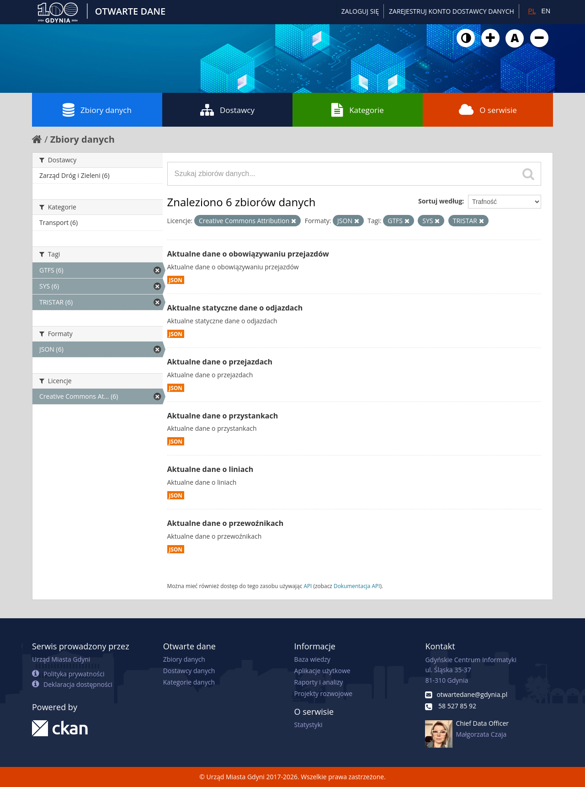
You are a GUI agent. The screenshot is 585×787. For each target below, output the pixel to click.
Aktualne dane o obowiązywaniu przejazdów (248, 254)
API (307, 585)
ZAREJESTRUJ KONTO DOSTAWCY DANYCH (451, 11)
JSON (175, 280)
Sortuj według (440, 201)
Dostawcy (227, 110)
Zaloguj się (360, 11)
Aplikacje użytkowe (322, 670)
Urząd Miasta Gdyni (61, 659)
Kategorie (357, 110)
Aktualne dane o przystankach (222, 416)
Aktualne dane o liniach (210, 469)
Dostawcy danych (189, 670)
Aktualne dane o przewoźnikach (225, 523)
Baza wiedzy (312, 659)
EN (546, 11)
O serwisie (488, 110)
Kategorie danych (189, 682)
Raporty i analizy (318, 682)
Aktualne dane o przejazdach (220, 362)
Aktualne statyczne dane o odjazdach (235, 308)
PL (532, 11)
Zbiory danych (97, 110)
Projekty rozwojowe (323, 693)
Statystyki (308, 724)
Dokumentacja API (357, 585)
